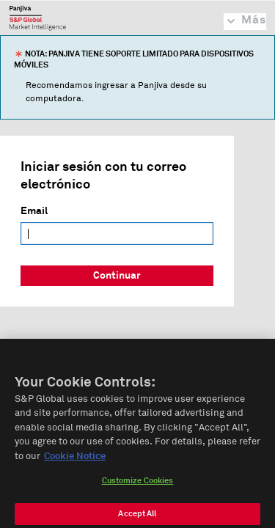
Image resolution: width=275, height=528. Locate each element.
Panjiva (37, 17)
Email (34, 211)
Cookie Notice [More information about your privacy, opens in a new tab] (75, 461)
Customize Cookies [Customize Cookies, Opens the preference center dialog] (138, 487)
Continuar (117, 276)
